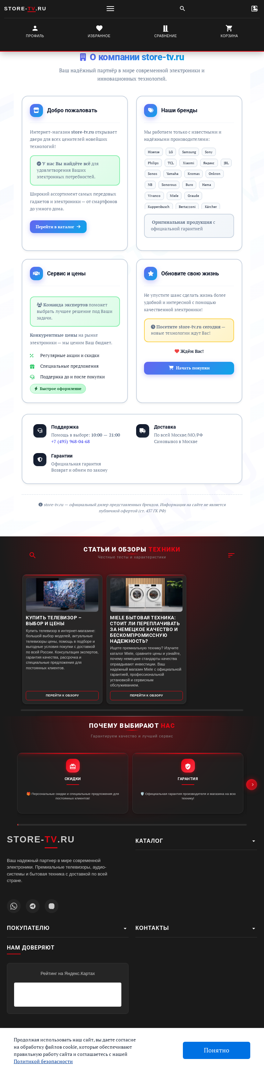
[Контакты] (254, 8)
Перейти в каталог (62, 228)
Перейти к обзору (57, 694)
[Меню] (110, 8)
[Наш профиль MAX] (51, 906)
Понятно (216, 1050)
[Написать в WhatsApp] (14, 906)
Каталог (196, 841)
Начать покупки (189, 371)
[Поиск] (182, 8)
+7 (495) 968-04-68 (70, 445)
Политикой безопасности (43, 1061)
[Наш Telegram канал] (33, 906)
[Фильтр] (231, 543)
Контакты (196, 928)
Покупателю (68, 928)
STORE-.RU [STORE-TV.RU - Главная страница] (41, 839)
